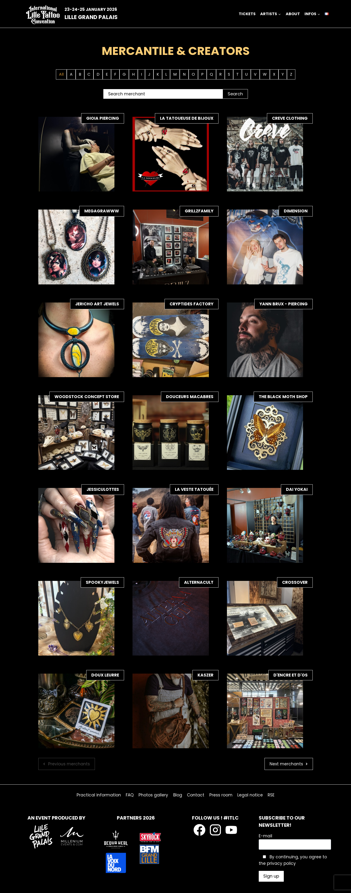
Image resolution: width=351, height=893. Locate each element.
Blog (177, 795)
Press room (220, 795)
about (293, 14)
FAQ (130, 795)
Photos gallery (153, 795)
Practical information (99, 795)
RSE (271, 795)
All (61, 74)
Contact (195, 795)
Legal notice (250, 795)
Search (235, 94)
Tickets (247, 14)
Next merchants (286, 764)
